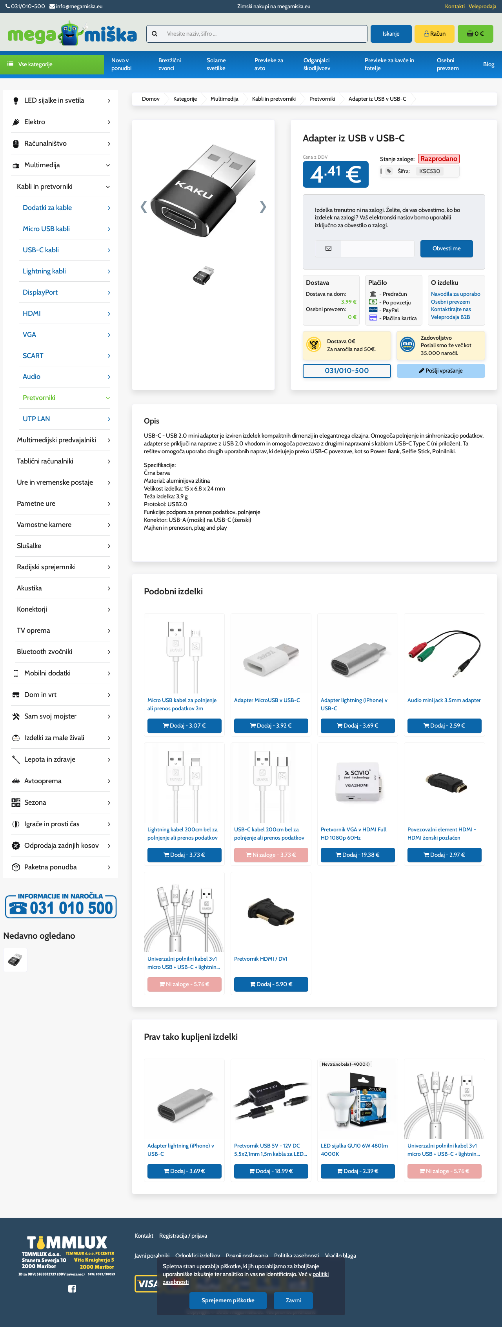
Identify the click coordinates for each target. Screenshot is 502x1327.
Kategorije (185, 98)
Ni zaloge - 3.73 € (271, 854)
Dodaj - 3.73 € (184, 854)
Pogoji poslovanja (247, 1255)
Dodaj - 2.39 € (357, 1171)
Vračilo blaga (340, 1255)
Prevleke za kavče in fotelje (389, 64)
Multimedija (224, 98)
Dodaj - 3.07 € (184, 725)
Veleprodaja (483, 6)
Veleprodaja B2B (450, 316)
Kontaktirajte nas (451, 309)
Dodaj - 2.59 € (444, 725)
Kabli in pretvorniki (274, 98)
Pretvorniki (322, 98)
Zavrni (293, 1300)
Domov (151, 98)
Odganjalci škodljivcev (317, 64)
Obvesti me (447, 248)
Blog (489, 64)
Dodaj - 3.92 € (271, 725)
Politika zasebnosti (296, 1255)
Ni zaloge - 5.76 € (184, 984)
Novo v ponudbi (121, 64)
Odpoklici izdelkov (197, 1255)
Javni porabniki (152, 1255)
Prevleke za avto (269, 64)
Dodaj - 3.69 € (357, 725)
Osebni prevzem (448, 64)
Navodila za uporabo (455, 293)
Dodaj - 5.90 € (271, 984)
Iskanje (391, 33)
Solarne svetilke (216, 64)
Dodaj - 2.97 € (444, 854)
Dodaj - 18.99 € (271, 1171)
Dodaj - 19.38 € (358, 854)
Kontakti (455, 6)
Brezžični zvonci (169, 64)
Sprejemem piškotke (228, 1300)
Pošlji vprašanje (441, 370)
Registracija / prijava (183, 1235)
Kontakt (144, 1235)
